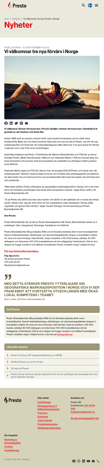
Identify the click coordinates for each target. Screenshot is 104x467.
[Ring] (98, 461)
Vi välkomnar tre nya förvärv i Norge (41, 18)
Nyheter (16, 18)
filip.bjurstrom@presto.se (16, 265)
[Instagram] (78, 461)
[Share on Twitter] (16, 123)
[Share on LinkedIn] (11, 123)
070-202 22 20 (12, 262)
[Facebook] (74, 461)
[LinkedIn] (83, 461)
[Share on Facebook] (6, 123)
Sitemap (25, 459)
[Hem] (17, 5)
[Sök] (83, 5)
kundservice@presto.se (83, 412)
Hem (6, 18)
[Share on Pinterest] (21, 123)
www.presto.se (64, 334)
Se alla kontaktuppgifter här (85, 418)
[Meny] (96, 5)
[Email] (93, 461)
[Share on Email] (26, 123)
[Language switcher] (90, 5)
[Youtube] (88, 461)
